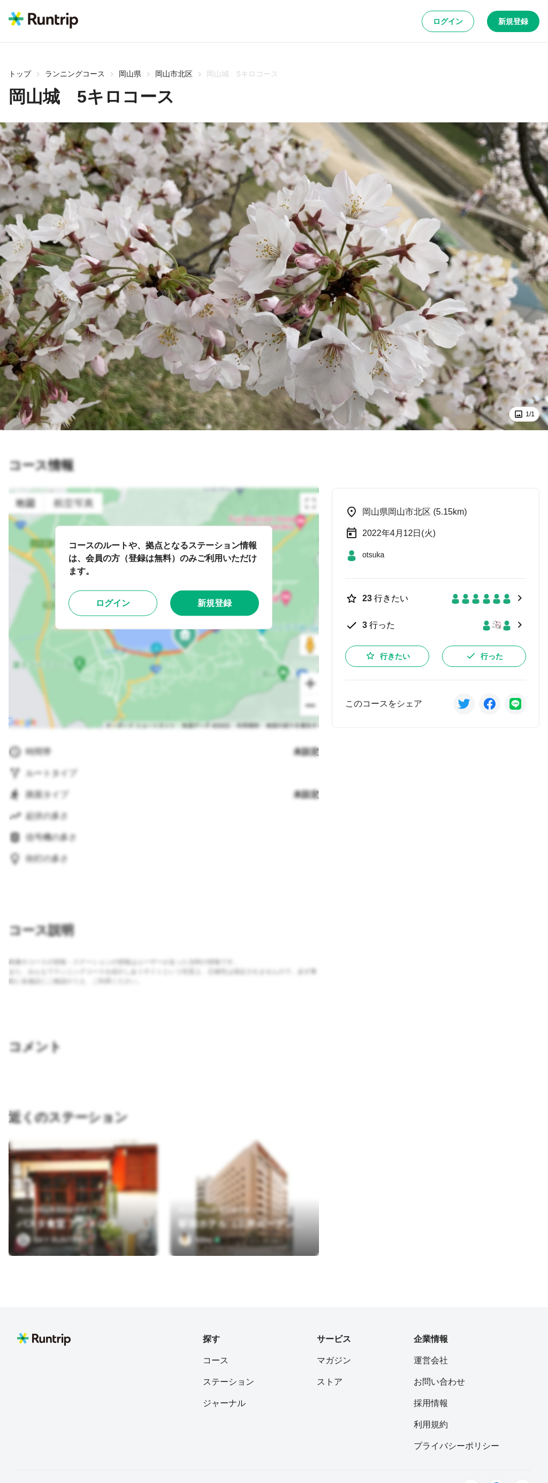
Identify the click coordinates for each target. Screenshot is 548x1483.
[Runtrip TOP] (43, 21)
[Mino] (199, 1239)
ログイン (448, 21)
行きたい (387, 655)
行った (484, 655)
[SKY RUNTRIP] (51, 1239)
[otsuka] (364, 554)
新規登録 (513, 21)
